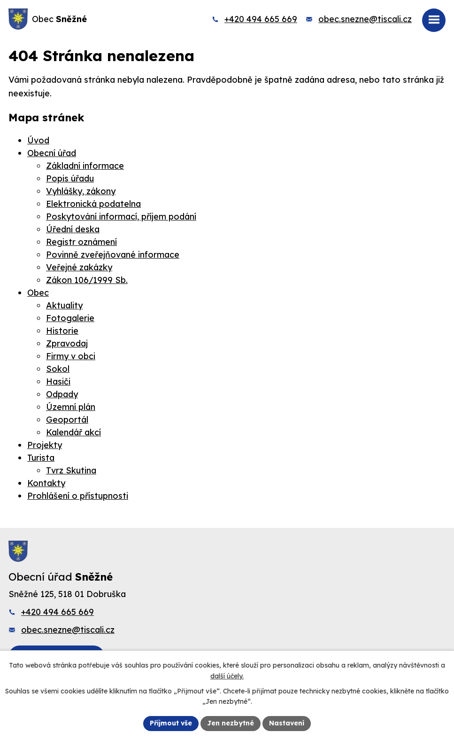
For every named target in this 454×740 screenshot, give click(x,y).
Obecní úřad (51, 153)
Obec (38, 292)
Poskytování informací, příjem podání (121, 216)
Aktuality (64, 305)
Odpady (62, 394)
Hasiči (58, 381)
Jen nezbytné (230, 723)
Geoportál (67, 419)
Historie (62, 330)
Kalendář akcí (73, 432)
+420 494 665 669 (260, 19)
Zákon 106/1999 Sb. (87, 280)
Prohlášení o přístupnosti (77, 495)
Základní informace (85, 165)
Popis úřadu (70, 178)
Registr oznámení (81, 241)
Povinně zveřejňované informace (112, 254)
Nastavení (286, 723)
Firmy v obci (70, 356)
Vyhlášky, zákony (80, 191)
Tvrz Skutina (71, 470)
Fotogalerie (70, 318)
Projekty (44, 445)
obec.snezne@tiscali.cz (365, 19)
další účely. (227, 676)
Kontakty (46, 483)
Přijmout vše (171, 723)
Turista (40, 457)
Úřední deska (73, 229)
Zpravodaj (67, 343)
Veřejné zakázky (79, 267)
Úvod (38, 140)
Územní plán (70, 406)
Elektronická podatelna (93, 203)
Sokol (57, 368)
